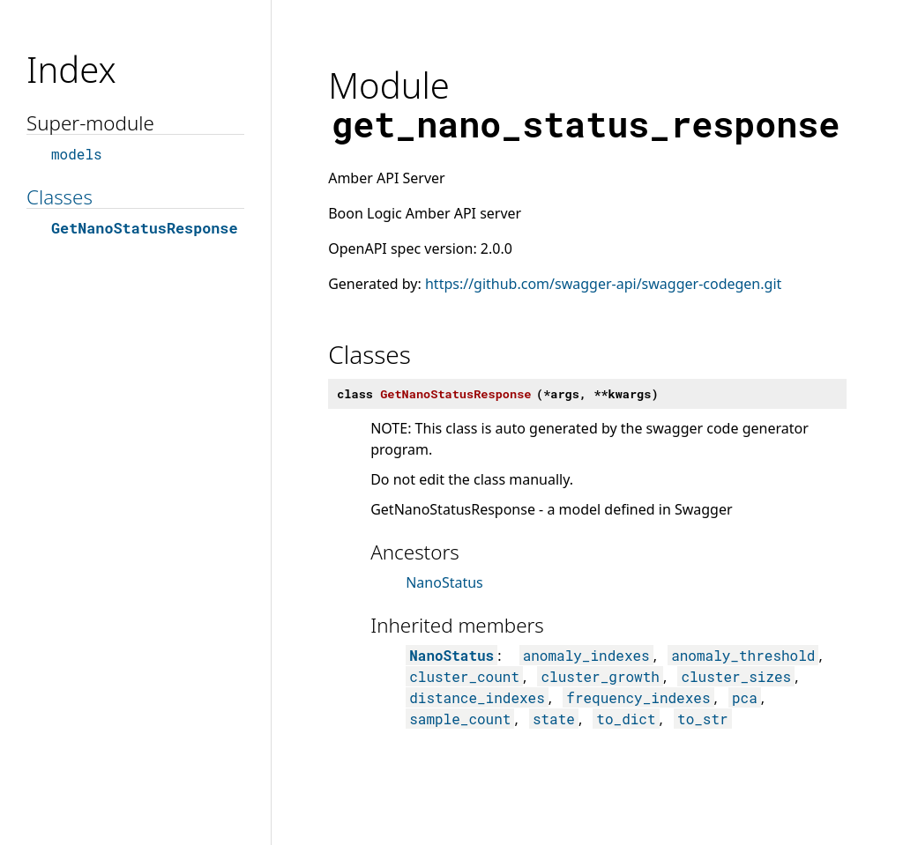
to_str (702, 718)
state (554, 718)
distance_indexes (477, 697)
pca (744, 697)
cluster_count (464, 676)
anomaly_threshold (743, 655)
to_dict (625, 718)
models (76, 154)
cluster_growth (600, 676)
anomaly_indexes (586, 655)
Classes (59, 197)
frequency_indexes (638, 697)
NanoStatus (444, 582)
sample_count (460, 718)
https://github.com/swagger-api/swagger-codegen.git (603, 283)
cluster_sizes (736, 676)
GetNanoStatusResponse (144, 228)
